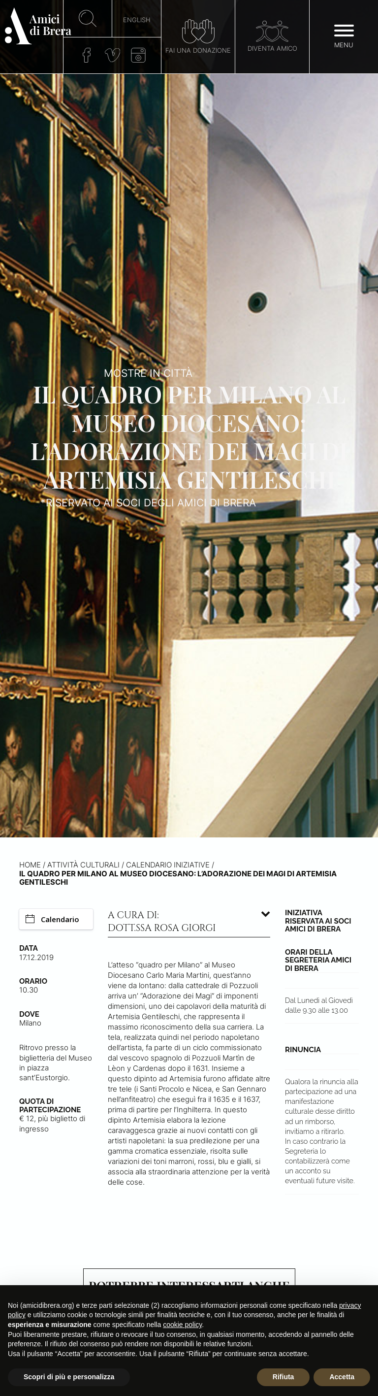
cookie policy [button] (182, 1325)
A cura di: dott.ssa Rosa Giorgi (162, 921)
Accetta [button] (341, 1377)
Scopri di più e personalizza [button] (69, 1377)
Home (30, 864)
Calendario (52, 919)
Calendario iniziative (168, 864)
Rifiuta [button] (283, 1377)
